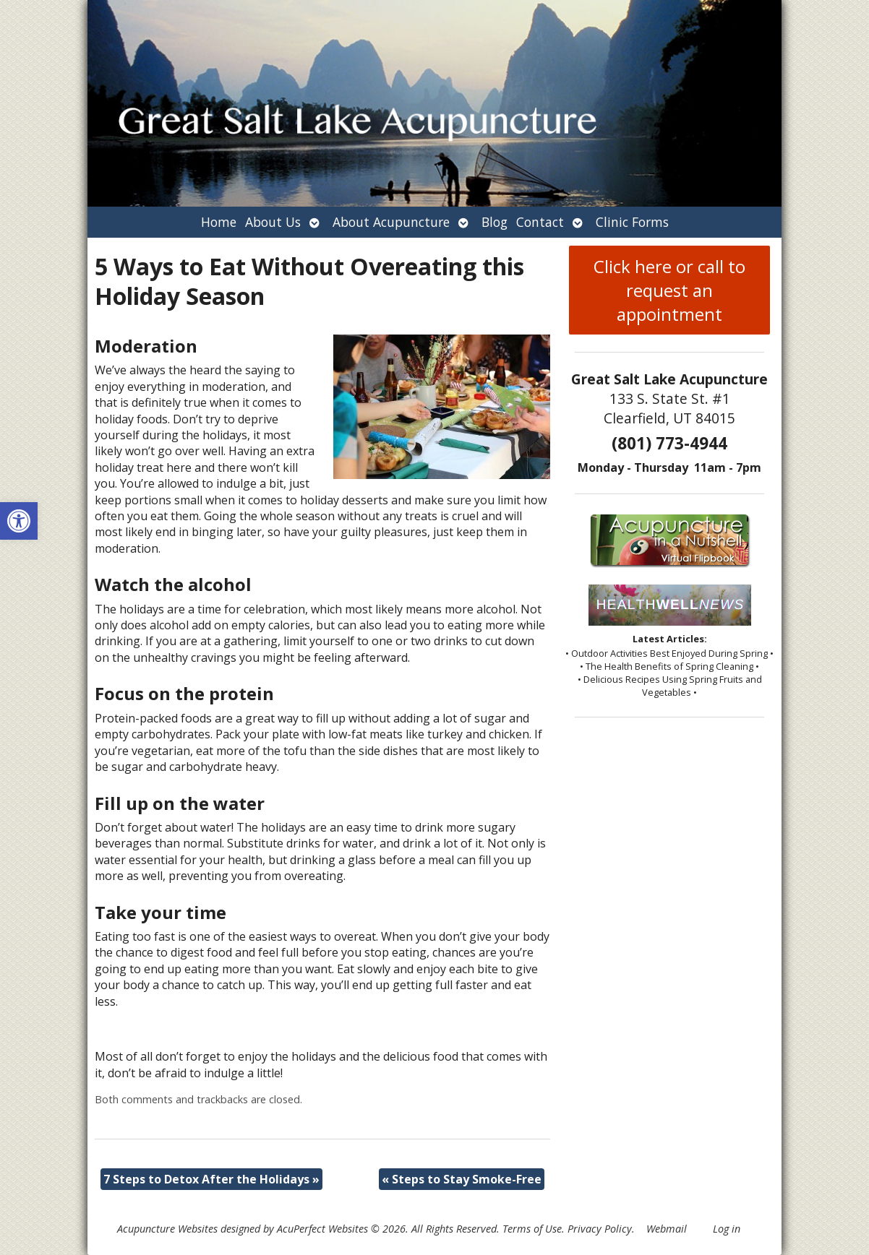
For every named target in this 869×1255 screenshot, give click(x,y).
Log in (726, 1228)
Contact (540, 221)
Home (218, 221)
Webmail (666, 1228)
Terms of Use (532, 1228)
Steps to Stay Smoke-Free (461, 1179)
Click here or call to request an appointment (669, 290)
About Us (273, 221)
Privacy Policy (600, 1228)
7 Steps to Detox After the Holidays (211, 1179)
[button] (19, 521)
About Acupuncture (391, 221)
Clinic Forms (632, 221)
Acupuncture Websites (167, 1228)
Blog (494, 221)
